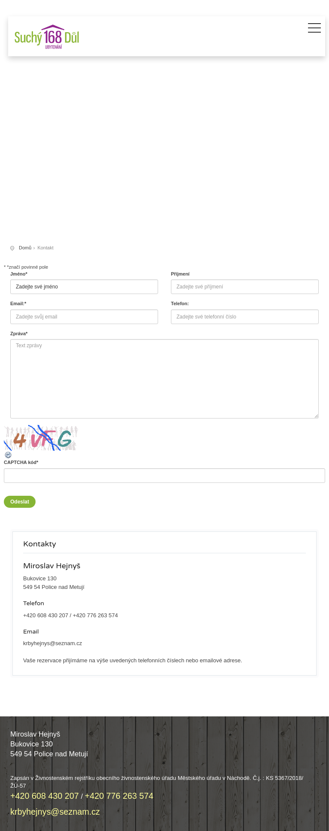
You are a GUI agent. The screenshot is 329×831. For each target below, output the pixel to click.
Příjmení (180, 273)
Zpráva (18, 333)
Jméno (18, 273)
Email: (18, 303)
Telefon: (180, 303)
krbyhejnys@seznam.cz (52, 643)
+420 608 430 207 (45, 615)
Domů (25, 247)
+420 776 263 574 (95, 615)
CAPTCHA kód (21, 462)
